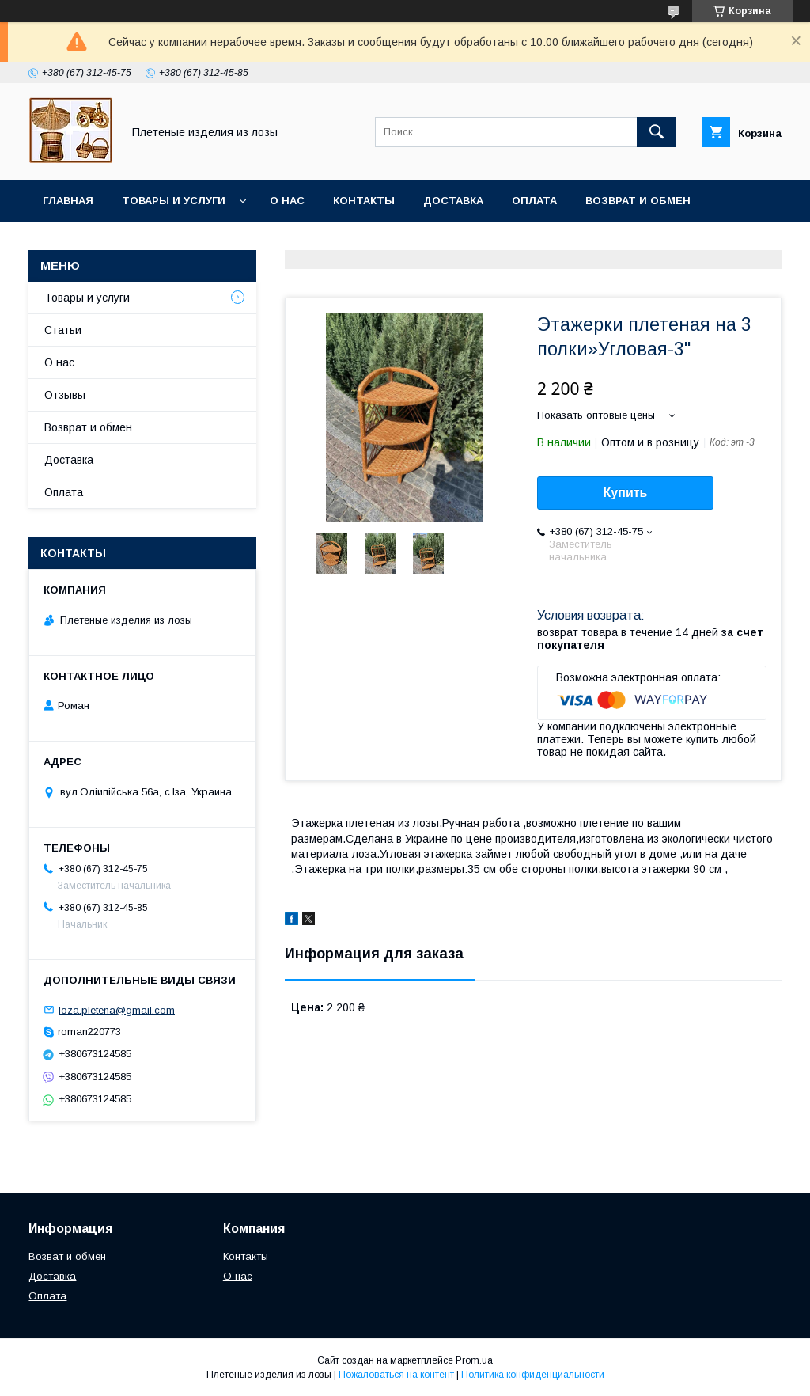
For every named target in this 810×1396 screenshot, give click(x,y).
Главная (68, 201)
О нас (287, 201)
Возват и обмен (67, 1256)
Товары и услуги (173, 201)
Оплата (534, 201)
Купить (626, 492)
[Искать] (656, 132)
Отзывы (64, 395)
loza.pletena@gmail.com (117, 1009)
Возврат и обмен (638, 201)
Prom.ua (474, 1360)
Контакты (364, 201)
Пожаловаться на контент (396, 1374)
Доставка (453, 201)
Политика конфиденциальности (532, 1374)
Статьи (62, 330)
